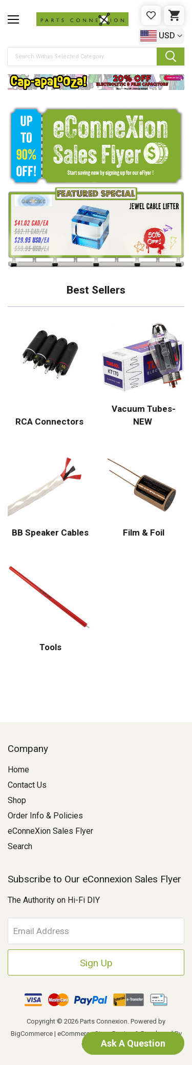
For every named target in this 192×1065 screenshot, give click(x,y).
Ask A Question (133, 1043)
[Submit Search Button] (170, 56)
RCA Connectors (49, 421)
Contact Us (27, 785)
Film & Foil (142, 532)
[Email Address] (96, 931)
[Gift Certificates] (151, 15)
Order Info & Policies (45, 815)
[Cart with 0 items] (174, 15)
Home (18, 769)
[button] (96, 82)
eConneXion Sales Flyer (50, 831)
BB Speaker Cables (49, 532)
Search (20, 846)
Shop (17, 800)
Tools (49, 647)
